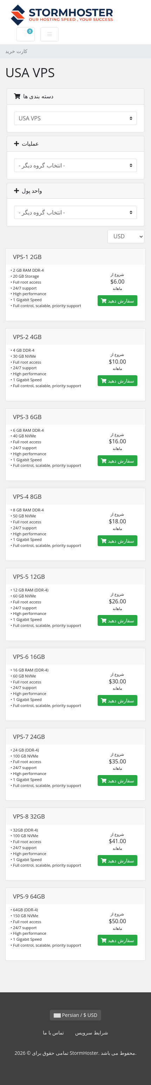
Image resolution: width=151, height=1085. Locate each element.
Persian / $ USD (75, 1015)
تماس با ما (53, 1032)
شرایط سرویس (91, 1032)
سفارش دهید (117, 300)
